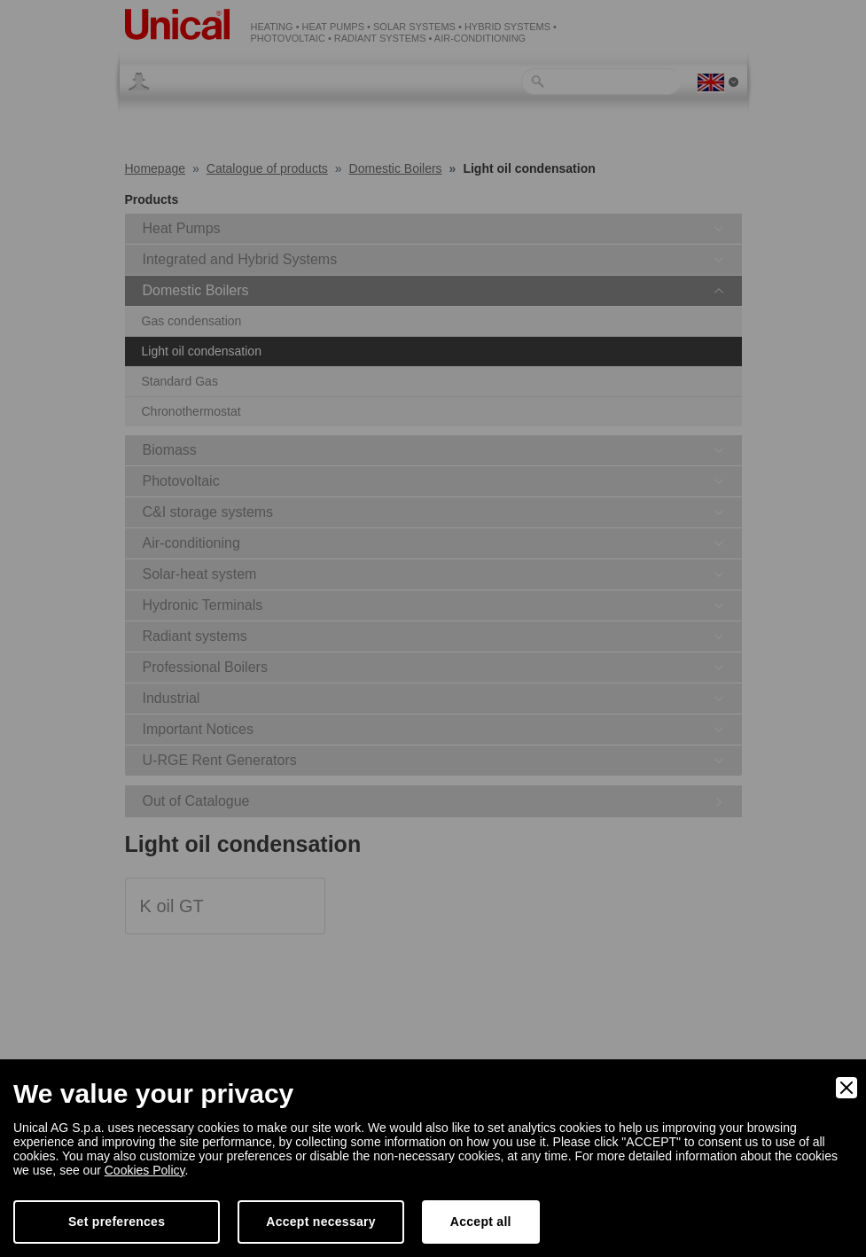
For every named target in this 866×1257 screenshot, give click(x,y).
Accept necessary (321, 1221)
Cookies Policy (145, 1170)
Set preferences (116, 1221)
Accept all (480, 1221)
